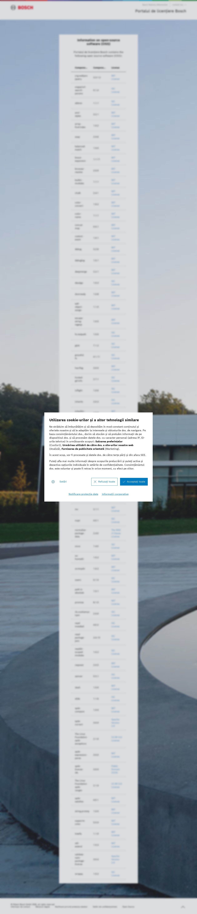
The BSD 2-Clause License (116, 533)
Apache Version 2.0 (115, 722)
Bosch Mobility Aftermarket (155, 5)
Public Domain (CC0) (115, 769)
